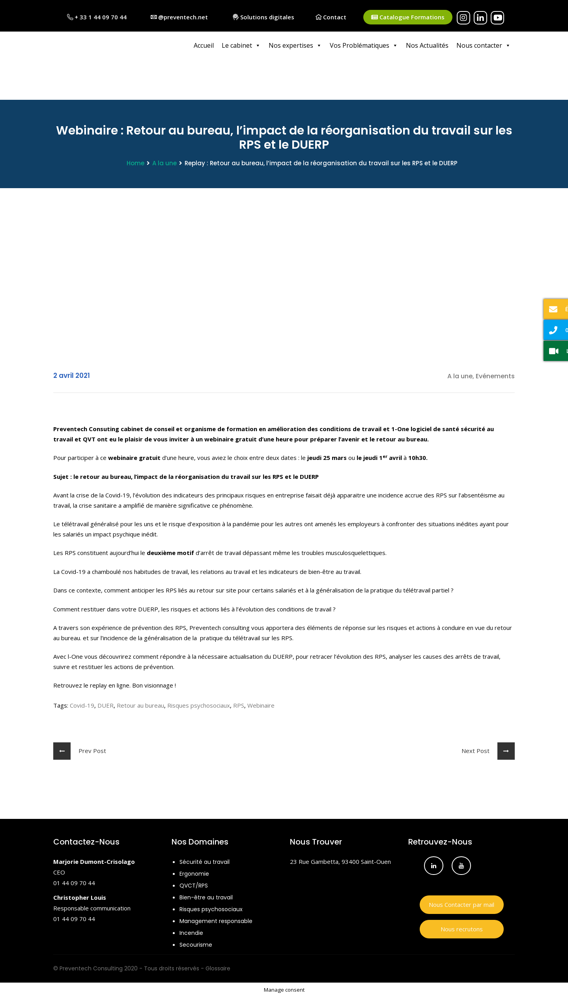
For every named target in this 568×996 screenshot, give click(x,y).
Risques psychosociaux (198, 704)
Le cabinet (241, 45)
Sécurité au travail (204, 861)
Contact (331, 17)
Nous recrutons (462, 928)
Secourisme (195, 943)
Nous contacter (483, 45)
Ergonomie (194, 872)
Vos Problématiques (364, 45)
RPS (238, 704)
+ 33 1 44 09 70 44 (97, 17)
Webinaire (261, 704)
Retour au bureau (140, 704)
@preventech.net (179, 17)
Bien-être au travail (206, 896)
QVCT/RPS (193, 884)
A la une (164, 162)
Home (135, 162)
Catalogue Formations (408, 17)
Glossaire (218, 967)
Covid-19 (82, 704)
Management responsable (215, 920)
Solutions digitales (263, 17)
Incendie (191, 932)
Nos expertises (295, 45)
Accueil (204, 45)
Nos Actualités (427, 45)
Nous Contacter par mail (461, 903)
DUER (105, 704)
